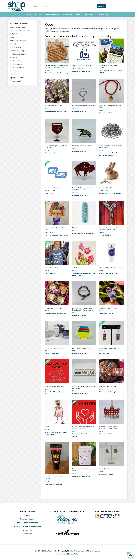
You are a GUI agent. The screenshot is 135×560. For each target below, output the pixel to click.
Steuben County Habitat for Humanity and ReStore (108, 154)
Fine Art (13, 44)
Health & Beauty (16, 61)
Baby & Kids (14, 34)
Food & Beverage (16, 47)
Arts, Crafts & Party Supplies (20, 30)
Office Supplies (15, 71)
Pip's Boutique (50, 273)
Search (101, 6)
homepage (65, 31)
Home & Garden (16, 64)
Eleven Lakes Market (79, 111)
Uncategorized (15, 81)
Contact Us (27, 533)
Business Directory (27, 519)
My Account (27, 530)
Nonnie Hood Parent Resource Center (55, 393)
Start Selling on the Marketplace (27, 526)
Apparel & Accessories (18, 27)
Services (13, 74)
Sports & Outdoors (17, 77)
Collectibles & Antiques (18, 40)
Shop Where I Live (51, 551)
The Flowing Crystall (106, 313)
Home (27, 515)
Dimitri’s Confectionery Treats (55, 111)
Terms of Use (62, 554)
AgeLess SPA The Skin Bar (81, 71)
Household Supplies (17, 67)
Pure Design (49, 193)
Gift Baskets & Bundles (18, 54)
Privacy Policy (73, 554)
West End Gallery (105, 235)
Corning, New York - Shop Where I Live (16, 6)
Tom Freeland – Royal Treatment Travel (110, 71)
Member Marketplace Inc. (77, 551)
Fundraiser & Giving (17, 50)
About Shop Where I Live (27, 522)
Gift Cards (13, 57)
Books (12, 37)
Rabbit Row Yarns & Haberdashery (56, 73)
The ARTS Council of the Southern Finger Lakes (83, 274)
